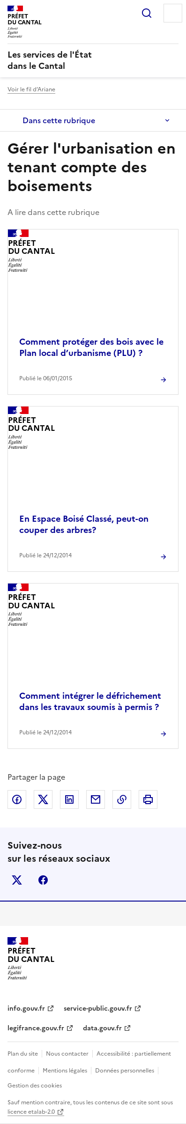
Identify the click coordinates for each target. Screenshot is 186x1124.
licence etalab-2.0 (31, 1112)
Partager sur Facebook (16, 799)
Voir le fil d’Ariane (31, 89)
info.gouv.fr (26, 1008)
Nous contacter (67, 1054)
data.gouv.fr (102, 1028)
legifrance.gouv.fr (35, 1028)
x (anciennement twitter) (16, 880)
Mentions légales (65, 1070)
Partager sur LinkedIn (69, 799)
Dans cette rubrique (58, 120)
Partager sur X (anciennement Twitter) (43, 799)
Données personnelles (124, 1070)
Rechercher (146, 13)
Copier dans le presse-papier (121, 799)
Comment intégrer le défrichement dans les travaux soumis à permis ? (90, 701)
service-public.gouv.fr (98, 1008)
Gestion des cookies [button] (34, 1085)
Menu (173, 13)
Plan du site (22, 1054)
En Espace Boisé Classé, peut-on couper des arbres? (84, 524)
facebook (43, 880)
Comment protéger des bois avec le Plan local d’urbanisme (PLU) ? (91, 347)
